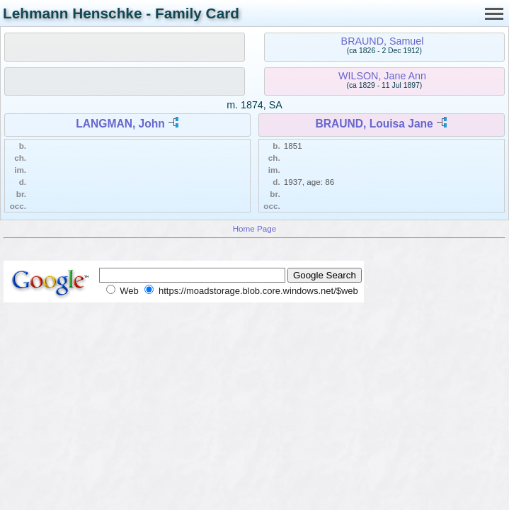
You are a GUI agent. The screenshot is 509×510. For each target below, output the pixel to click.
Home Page (255, 228)
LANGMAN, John (120, 124)
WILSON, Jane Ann (382, 75)
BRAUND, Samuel (382, 41)
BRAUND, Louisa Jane (374, 124)
